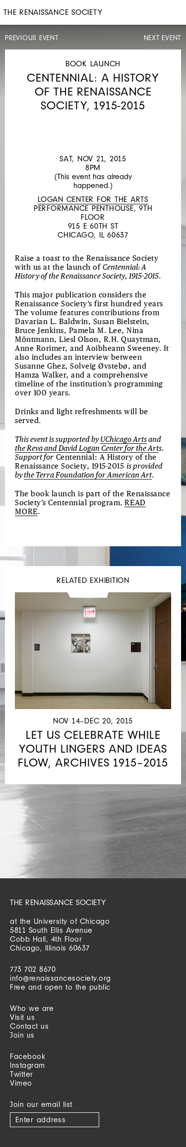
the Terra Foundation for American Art (88, 475)
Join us (22, 1035)
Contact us (29, 1026)
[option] (93, 122)
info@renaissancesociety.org (60, 978)
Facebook (27, 1056)
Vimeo (21, 1083)
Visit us (22, 1017)
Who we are (32, 1008)
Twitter (21, 1074)
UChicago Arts (123, 439)
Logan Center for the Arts (93, 199)
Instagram (27, 1065)
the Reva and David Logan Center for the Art (87, 448)
